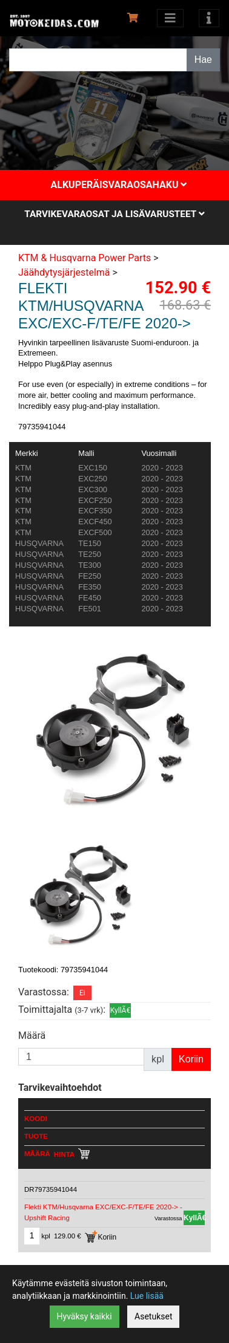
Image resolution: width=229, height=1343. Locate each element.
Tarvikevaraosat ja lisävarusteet (114, 214)
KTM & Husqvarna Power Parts (84, 258)
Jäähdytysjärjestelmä (64, 272)
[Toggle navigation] (209, 18)
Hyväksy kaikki (84, 1316)
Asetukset (153, 1316)
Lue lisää (147, 1296)
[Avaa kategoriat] (170, 18)
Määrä (31, 1035)
